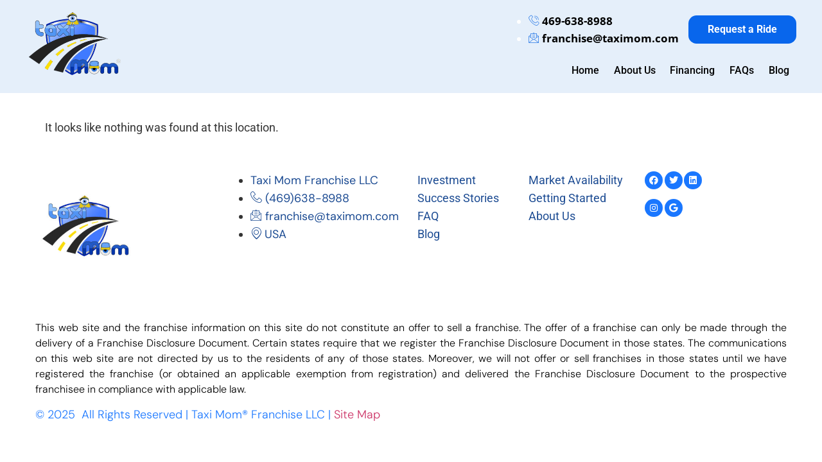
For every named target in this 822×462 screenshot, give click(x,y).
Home (587, 70)
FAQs (742, 70)
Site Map (357, 414)
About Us (636, 70)
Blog (779, 70)
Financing (693, 70)
